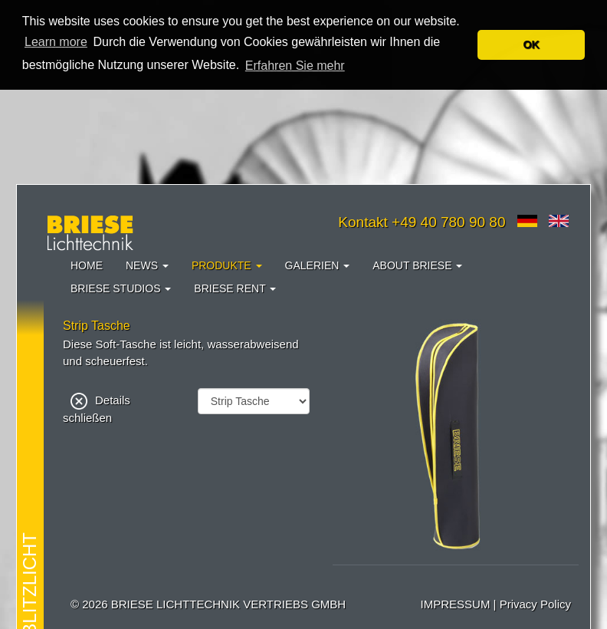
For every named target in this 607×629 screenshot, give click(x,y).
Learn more (56, 41)
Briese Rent (235, 288)
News (147, 265)
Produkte (227, 265)
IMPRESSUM (456, 604)
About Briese (417, 265)
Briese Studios (121, 288)
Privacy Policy (535, 604)
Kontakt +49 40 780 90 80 (421, 222)
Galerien (317, 265)
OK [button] (531, 44)
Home (87, 265)
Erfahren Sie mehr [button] (295, 65)
